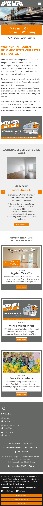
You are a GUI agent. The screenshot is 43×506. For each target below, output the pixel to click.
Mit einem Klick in (21, 30)
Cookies (5, 487)
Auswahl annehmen (21, 499)
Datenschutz (32, 447)
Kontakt (14, 443)
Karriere (5, 421)
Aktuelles (6, 435)
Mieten (5, 418)
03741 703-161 (28, 466)
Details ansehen (21, 225)
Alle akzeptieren (21, 495)
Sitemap (29, 443)
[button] (39, 3)
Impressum (21, 452)
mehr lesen (21, 287)
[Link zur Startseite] (12, 3)
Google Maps (8, 491)
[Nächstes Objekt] (40, 192)
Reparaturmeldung (10, 425)
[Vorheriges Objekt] (3, 192)
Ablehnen (21, 503)
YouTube (21, 491)
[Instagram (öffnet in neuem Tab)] (3, 408)
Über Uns (6, 428)
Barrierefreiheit (12, 447)
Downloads (7, 432)
